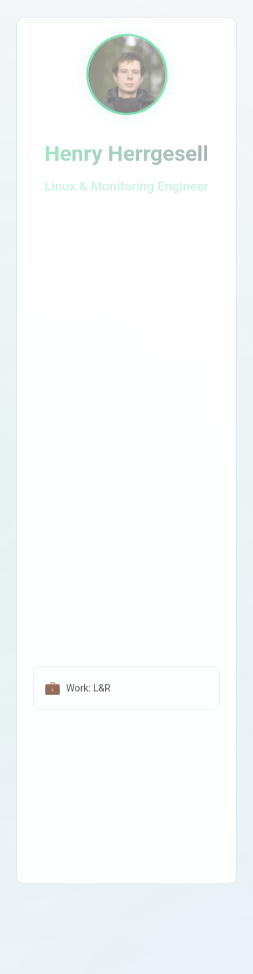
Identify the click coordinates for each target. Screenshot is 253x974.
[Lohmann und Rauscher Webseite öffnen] (126, 690)
